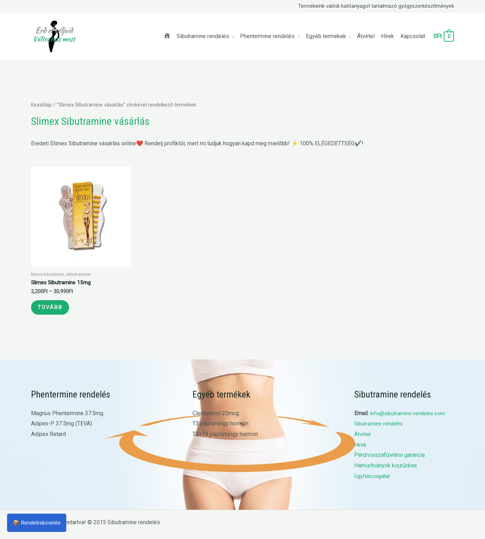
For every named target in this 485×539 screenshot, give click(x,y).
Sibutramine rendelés (380, 428)
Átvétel (363, 438)
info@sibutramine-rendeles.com (409, 417)
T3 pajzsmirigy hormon (220, 428)
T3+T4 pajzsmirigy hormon (225, 438)
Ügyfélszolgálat (373, 480)
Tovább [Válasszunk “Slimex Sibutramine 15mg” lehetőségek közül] (54, 310)
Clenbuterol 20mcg (215, 417)
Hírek (360, 449)
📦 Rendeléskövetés (39, 522)
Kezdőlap (41, 105)
